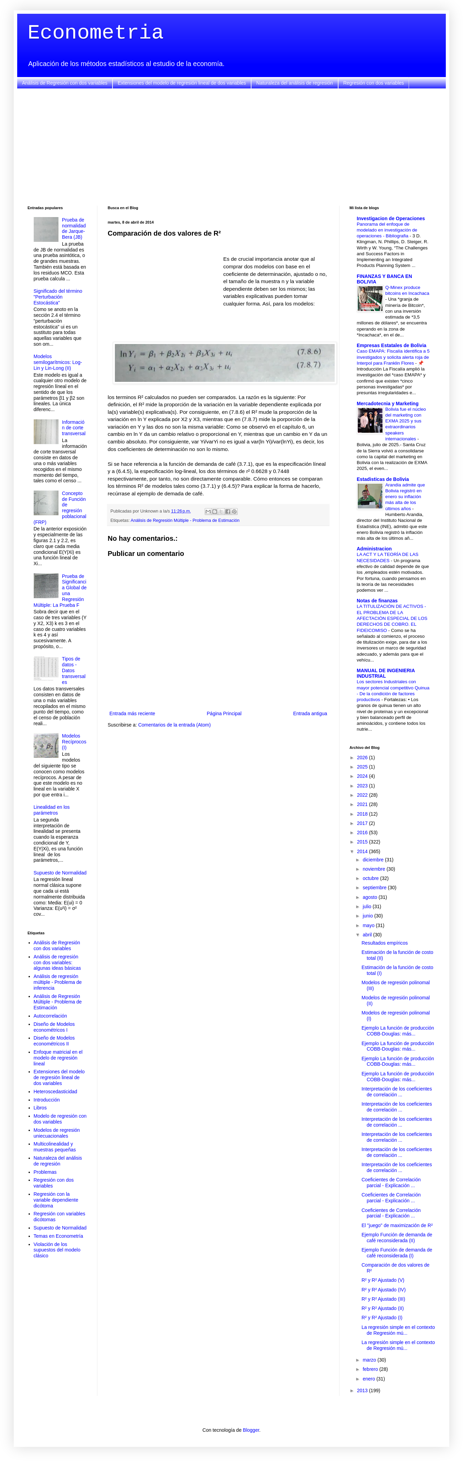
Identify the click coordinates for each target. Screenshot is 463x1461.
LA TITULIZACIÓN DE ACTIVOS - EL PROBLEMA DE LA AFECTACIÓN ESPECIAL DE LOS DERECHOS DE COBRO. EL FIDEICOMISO (392, 618)
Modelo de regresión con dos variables (60, 1119)
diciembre (374, 859)
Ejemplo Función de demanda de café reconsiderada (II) (397, 1237)
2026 (363, 757)
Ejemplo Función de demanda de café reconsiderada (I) (397, 1252)
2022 (363, 795)
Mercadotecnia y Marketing (388, 403)
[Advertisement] (231, 147)
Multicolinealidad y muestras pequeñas (55, 1146)
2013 (363, 1390)
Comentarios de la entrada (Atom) (174, 725)
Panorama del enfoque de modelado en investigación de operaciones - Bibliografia (387, 230)
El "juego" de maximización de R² (397, 1225)
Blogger (251, 1430)
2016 (363, 832)
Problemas (45, 1172)
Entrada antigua (310, 713)
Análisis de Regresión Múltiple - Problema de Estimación (185, 520)
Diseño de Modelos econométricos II (54, 1040)
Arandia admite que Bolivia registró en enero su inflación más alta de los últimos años (405, 496)
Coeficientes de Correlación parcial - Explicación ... (391, 1182)
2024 (363, 776)
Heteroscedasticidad (55, 1091)
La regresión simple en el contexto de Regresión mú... (398, 1330)
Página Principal (224, 713)
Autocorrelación (50, 1016)
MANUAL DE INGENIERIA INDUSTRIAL (386, 673)
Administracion (374, 548)
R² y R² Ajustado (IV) (384, 1289)
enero (369, 1379)
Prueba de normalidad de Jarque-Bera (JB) (74, 228)
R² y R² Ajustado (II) (383, 1308)
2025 (363, 767)
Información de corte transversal (73, 428)
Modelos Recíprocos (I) (74, 741)
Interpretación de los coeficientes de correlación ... (397, 1091)
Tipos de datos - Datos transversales (73, 670)
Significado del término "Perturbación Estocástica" (58, 296)
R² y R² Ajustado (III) (383, 1299)
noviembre (374, 869)
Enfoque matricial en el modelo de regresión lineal (58, 1057)
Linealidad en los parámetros (52, 810)
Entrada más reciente (132, 713)
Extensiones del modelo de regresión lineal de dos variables (182, 83)
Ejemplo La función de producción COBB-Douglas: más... (398, 1030)
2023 (363, 785)
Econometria (96, 33)
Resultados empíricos (385, 943)
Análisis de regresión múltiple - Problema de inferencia (58, 982)
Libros (40, 1107)
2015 (363, 842)
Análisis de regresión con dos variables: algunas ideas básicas (57, 962)
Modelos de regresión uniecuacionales (57, 1133)
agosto (370, 897)
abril (368, 934)
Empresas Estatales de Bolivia (391, 345)
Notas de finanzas (377, 600)
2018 (363, 814)
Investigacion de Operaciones (391, 218)
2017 (363, 823)
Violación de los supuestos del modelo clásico (57, 1250)
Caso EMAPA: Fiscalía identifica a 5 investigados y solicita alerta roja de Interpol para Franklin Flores (393, 357)
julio (368, 906)
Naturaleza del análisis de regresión (294, 83)
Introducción (47, 1100)
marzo (370, 1360)
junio (368, 916)
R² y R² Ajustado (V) (383, 1280)
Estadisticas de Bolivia (383, 479)
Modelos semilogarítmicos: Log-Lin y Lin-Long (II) (58, 362)
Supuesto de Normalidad (60, 872)
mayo (369, 925)
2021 (363, 804)
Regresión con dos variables (373, 83)
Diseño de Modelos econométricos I (54, 1027)
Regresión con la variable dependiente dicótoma (56, 1199)
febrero (371, 1369)
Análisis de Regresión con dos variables (64, 83)
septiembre (375, 887)
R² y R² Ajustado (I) (382, 1317)
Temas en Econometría (58, 1236)
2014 (363, 851)
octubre (371, 878)
